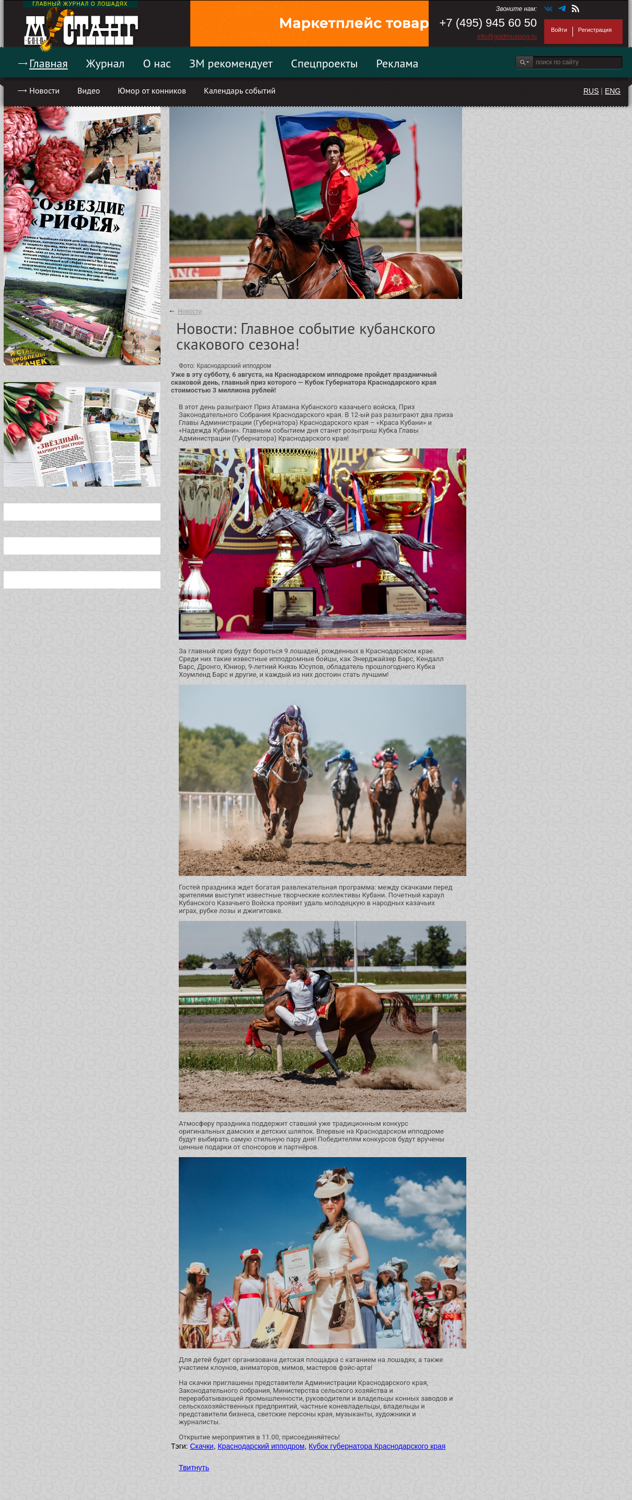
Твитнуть (194, 1467)
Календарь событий (239, 90)
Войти (559, 30)
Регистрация (595, 30)
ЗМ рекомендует (231, 63)
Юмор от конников (152, 90)
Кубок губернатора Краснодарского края (376, 1446)
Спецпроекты (324, 63)
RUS (591, 91)
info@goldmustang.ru (507, 36)
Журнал (105, 63)
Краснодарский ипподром (260, 1446)
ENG (612, 91)
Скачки (201, 1446)
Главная (48, 63)
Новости (44, 90)
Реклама (397, 63)
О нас (157, 63)
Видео (88, 90)
